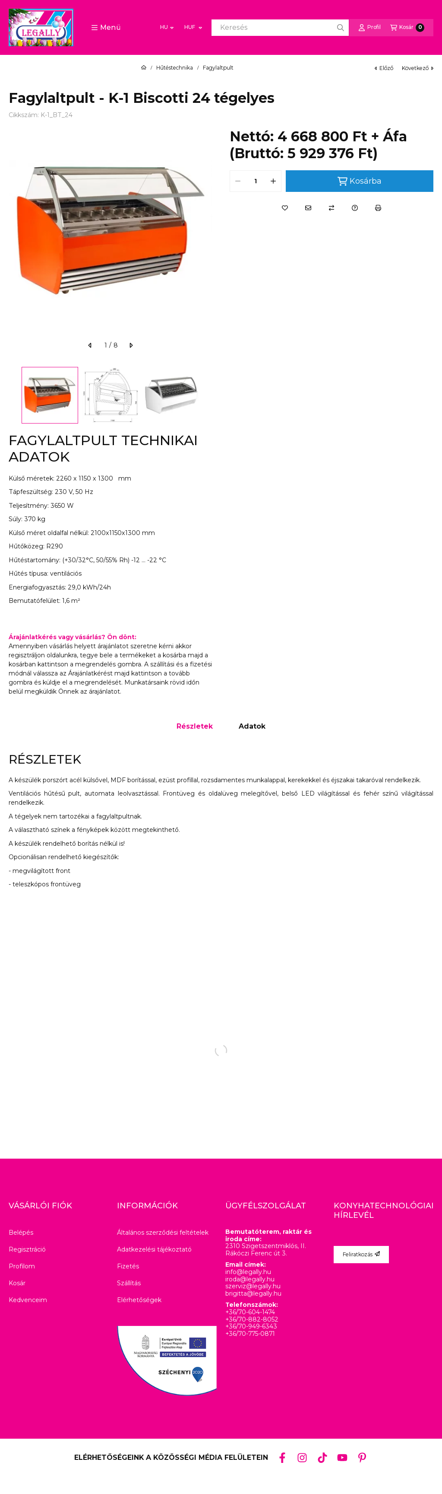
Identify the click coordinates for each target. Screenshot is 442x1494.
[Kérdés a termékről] (354, 208)
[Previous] (13, 395)
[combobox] (280, 27)
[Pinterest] (362, 1457)
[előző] (90, 345)
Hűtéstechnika (174, 68)
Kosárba (360, 181)
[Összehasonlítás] (331, 208)
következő (417, 68)
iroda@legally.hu (250, 1279)
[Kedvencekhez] (285, 208)
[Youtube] (342, 1457)
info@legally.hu (248, 1272)
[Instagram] (302, 1457)
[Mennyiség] (255, 181)
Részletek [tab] (195, 726)
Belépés (21, 1232)
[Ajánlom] (308, 208)
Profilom (22, 1266)
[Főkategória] (143, 68)
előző (384, 68)
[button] (106, 27)
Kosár (17, 1283)
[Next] (208, 395)
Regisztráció (27, 1249)
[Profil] (369, 27)
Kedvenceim (28, 1300)
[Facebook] (282, 1457)
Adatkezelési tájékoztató (154, 1249)
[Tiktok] (322, 1457)
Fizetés (128, 1266)
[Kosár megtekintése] (407, 27)
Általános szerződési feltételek (162, 1232)
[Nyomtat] (378, 208)
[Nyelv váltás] (167, 27)
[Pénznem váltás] (192, 27)
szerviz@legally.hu (253, 1286)
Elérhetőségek (139, 1300)
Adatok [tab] (252, 726)
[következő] (130, 345)
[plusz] (273, 181)
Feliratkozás (361, 1254)
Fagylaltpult (218, 68)
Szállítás (129, 1283)
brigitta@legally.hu (253, 1293)
